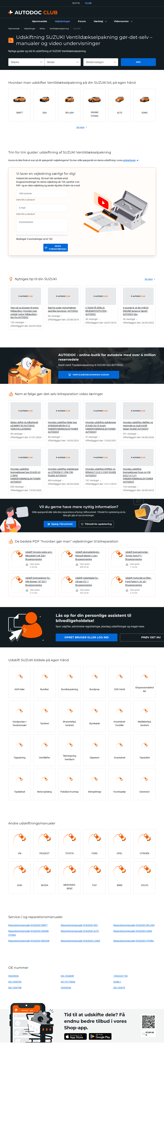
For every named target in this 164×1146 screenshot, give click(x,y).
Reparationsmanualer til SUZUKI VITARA (133, 940)
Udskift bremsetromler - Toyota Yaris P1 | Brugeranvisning (137, 555)
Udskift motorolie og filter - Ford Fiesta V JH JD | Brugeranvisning (138, 581)
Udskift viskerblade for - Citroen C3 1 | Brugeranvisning (87, 581)
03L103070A (14, 981)
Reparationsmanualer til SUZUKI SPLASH (134, 925)
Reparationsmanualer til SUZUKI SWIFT (28, 925)
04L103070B (14, 987)
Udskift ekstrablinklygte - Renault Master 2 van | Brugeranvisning (87, 555)
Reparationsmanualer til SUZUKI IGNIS (132, 931)
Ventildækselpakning (59, 28)
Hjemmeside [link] (13, 28)
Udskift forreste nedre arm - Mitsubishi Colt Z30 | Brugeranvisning (39, 555)
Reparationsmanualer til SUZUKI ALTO (80, 931)
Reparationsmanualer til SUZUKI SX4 (79, 925)
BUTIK (76, 3)
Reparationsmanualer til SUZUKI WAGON (28, 940)
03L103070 (119, 987)
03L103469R (67, 975)
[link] (39, 21)
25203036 (66, 987)
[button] (100, 21)
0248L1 (117, 981)
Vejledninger (29, 28)
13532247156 (120, 975)
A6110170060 (68, 981)
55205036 (13, 975)
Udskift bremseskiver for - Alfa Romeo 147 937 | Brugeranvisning (38, 581)
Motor (42, 28)
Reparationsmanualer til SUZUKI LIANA (80, 940)
